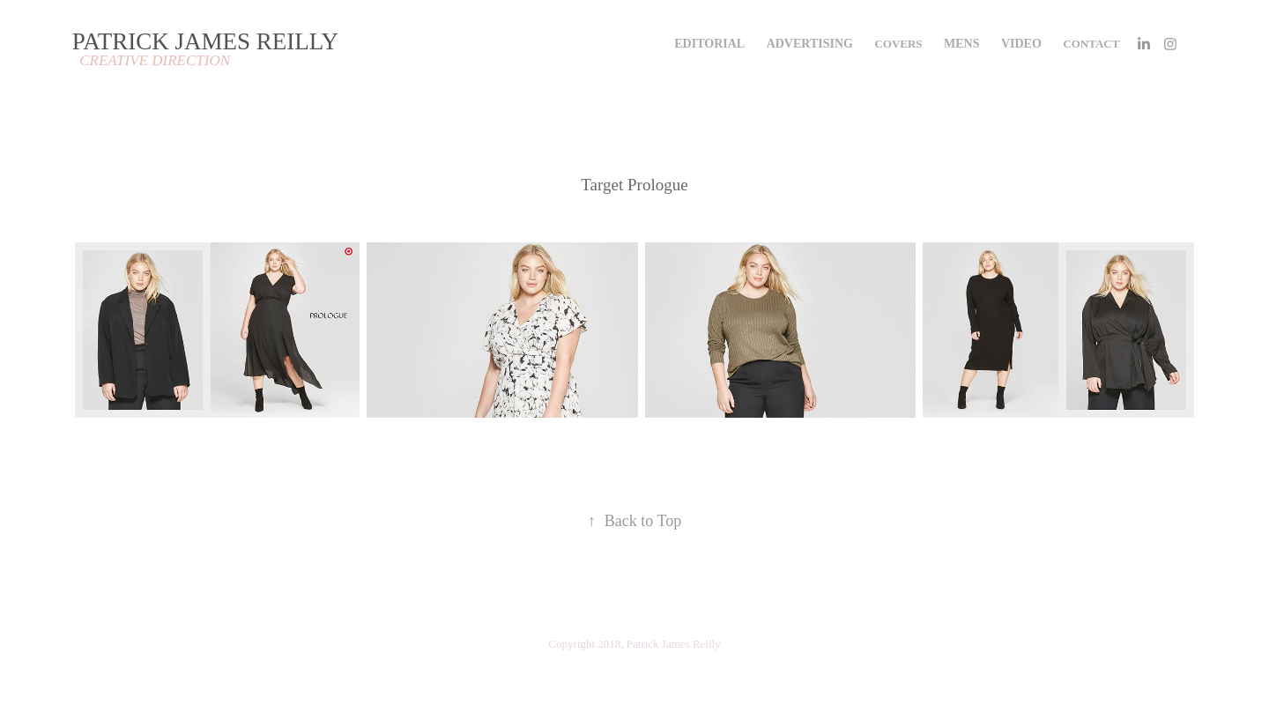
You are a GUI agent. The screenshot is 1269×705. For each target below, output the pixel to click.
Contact (1091, 43)
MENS (961, 43)
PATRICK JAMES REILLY (205, 41)
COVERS (898, 43)
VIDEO (1021, 43)
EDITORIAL (709, 43)
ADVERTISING (810, 43)
